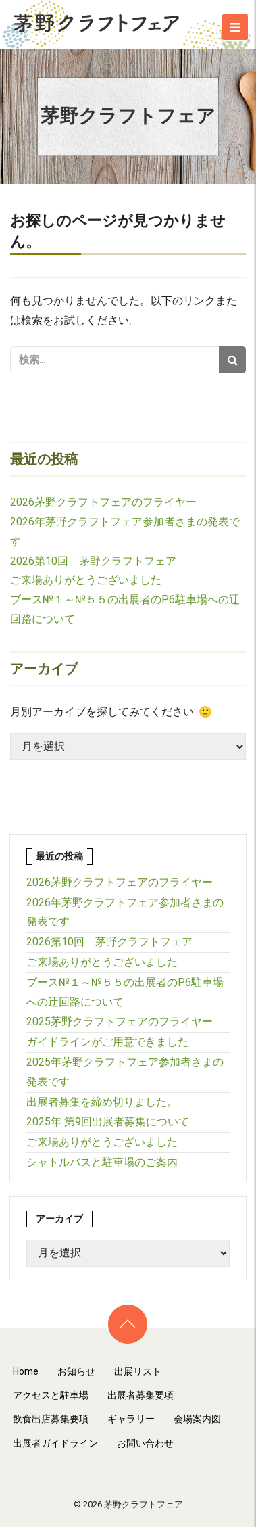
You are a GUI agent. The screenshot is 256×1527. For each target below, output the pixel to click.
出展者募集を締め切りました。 (102, 1102)
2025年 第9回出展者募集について (107, 1121)
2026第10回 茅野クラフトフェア (93, 561)
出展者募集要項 (140, 1395)
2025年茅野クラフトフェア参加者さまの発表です (125, 1072)
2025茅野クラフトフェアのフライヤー (119, 1021)
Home (26, 1371)
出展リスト (137, 1371)
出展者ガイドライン (55, 1443)
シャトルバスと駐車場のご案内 (102, 1162)
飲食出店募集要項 (50, 1418)
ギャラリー (131, 1418)
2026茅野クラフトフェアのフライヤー (103, 502)
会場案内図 (197, 1418)
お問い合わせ (145, 1443)
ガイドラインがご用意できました (107, 1041)
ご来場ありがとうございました (85, 579)
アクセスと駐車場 (50, 1395)
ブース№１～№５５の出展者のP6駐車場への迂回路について (125, 992)
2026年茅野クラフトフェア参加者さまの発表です (125, 912)
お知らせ (76, 1371)
